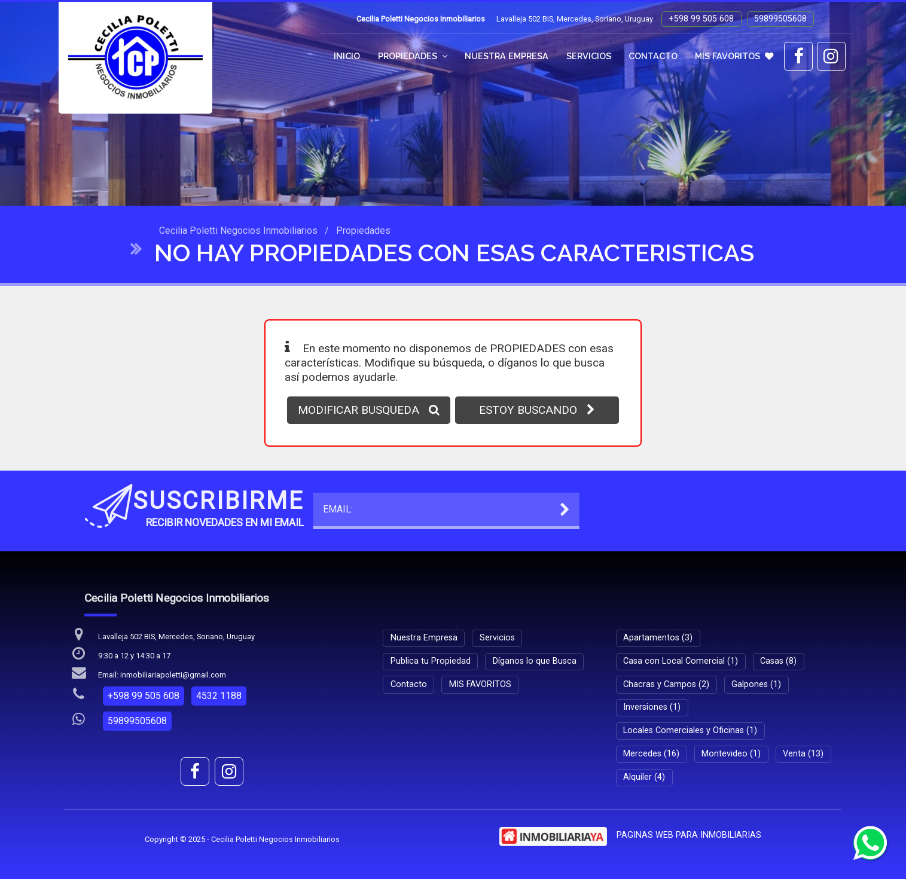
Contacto (653, 56)
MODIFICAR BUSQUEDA (369, 410)
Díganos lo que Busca (534, 661)
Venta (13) (803, 754)
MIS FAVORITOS (734, 56)
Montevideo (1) (731, 754)
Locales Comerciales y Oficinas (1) (690, 730)
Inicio (347, 56)
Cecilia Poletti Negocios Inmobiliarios (238, 230)
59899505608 (780, 19)
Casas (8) (778, 661)
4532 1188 (219, 695)
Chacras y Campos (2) (666, 684)
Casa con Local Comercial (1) (680, 661)
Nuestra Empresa (506, 56)
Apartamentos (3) (658, 638)
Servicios (588, 56)
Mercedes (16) (651, 754)
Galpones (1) (756, 684)
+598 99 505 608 (701, 19)
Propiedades (412, 56)
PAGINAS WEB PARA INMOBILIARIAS (689, 835)
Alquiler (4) (644, 777)
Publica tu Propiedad (431, 661)
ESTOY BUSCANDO (537, 410)
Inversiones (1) (652, 707)
